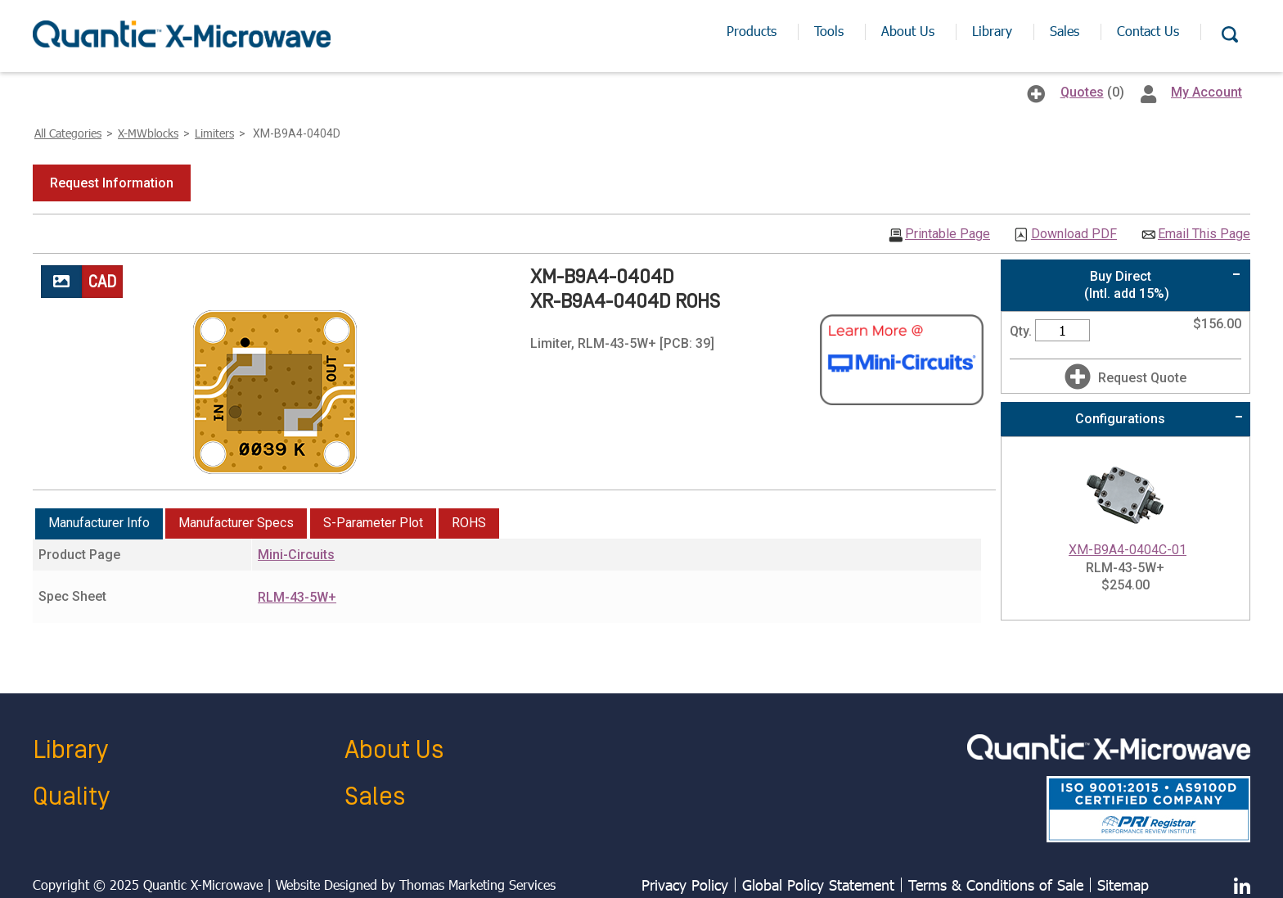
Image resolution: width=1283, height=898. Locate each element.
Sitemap (1123, 885)
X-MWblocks (148, 133)
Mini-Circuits (296, 554)
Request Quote (1142, 378)
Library (70, 750)
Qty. (1021, 331)
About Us (393, 750)
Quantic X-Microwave (203, 884)
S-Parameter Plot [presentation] (373, 522)
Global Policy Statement (818, 885)
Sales (374, 797)
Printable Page (947, 234)
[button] (112, 183)
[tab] (99, 523)
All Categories (67, 133)
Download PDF (1074, 234)
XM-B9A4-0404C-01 (1127, 549)
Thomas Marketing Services (477, 884)
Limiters (214, 133)
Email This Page (1204, 234)
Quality (71, 797)
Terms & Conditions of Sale (995, 885)
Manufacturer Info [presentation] (99, 522)
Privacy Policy (685, 885)
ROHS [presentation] (469, 522)
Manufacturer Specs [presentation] (236, 522)
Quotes (1082, 92)
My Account (1206, 92)
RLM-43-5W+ (297, 597)
